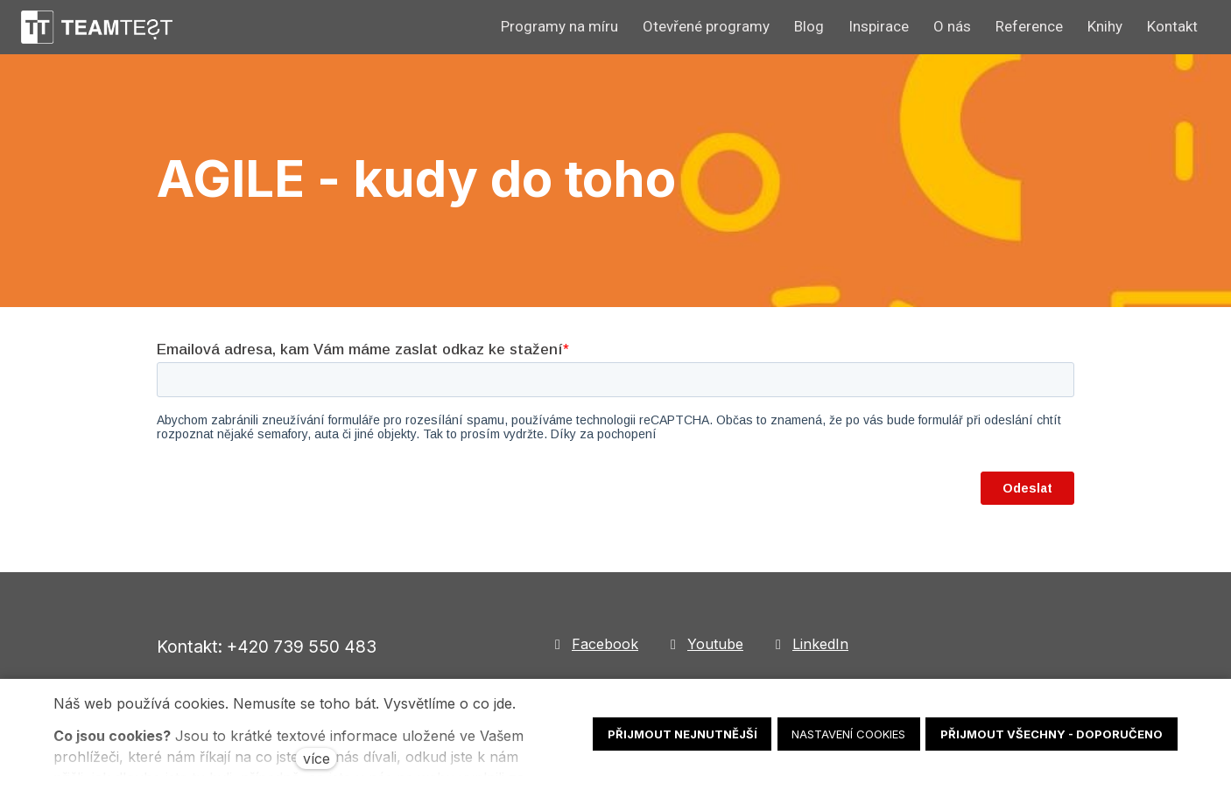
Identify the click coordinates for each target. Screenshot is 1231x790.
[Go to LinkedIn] (809, 644)
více (316, 758)
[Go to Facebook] (594, 644)
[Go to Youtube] (704, 644)
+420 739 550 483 (301, 646)
